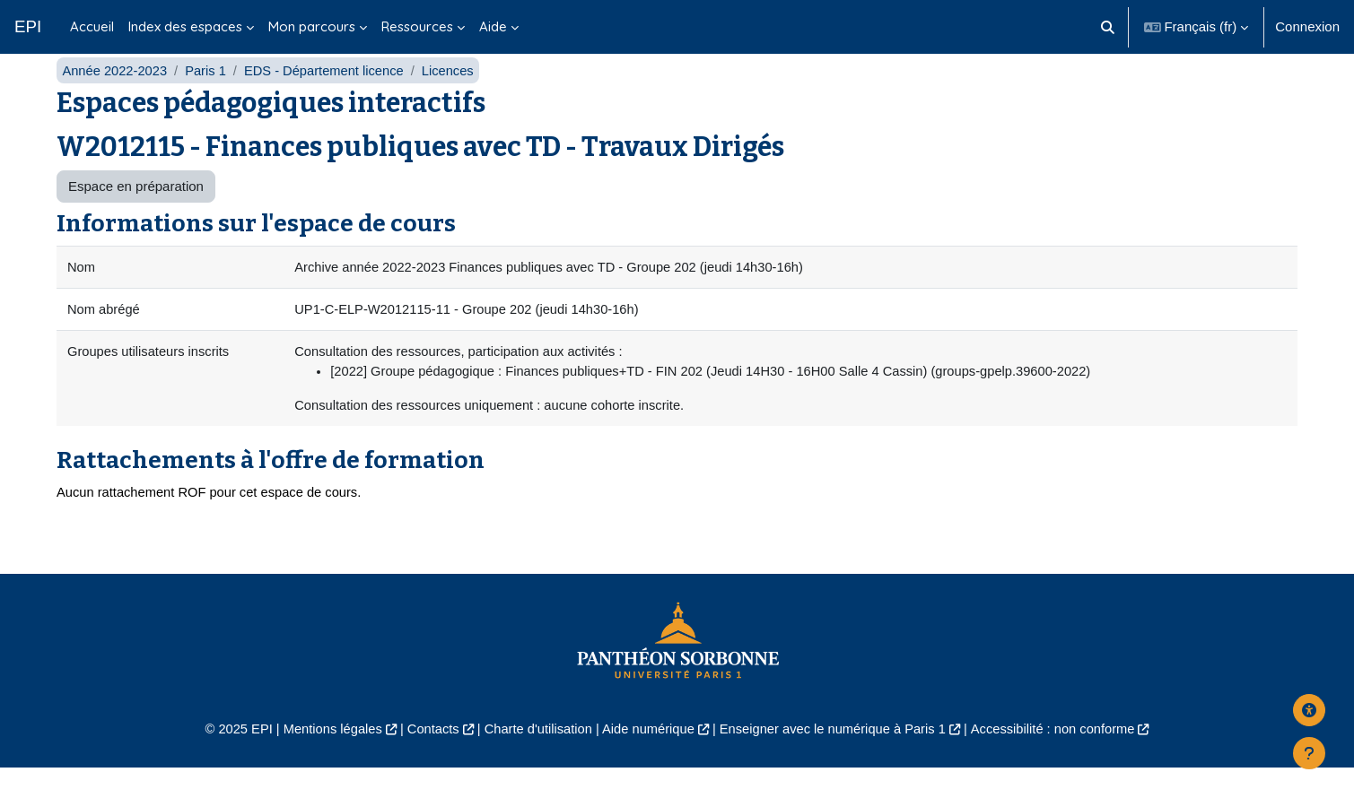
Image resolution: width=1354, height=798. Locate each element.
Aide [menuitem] (493, 26)
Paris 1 (209, 96)
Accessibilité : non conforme (1062, 759)
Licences (455, 96)
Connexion (1307, 26)
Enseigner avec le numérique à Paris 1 (836, 759)
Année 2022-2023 (115, 96)
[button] (1107, 27)
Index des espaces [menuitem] (185, 26)
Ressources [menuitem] (417, 26)
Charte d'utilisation (535, 759)
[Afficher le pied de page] (1309, 753)
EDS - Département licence (329, 96)
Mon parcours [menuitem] (311, 26)
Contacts (426, 759)
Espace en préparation (136, 213)
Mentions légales (323, 759)
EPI (27, 26)
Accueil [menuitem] (92, 26)
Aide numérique (647, 759)
